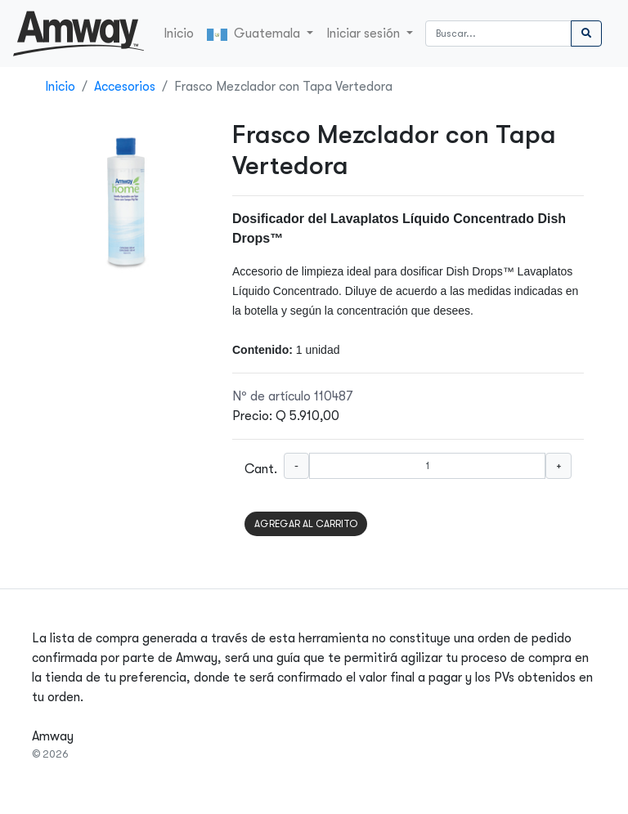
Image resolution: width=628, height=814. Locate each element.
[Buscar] (498, 33)
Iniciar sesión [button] (364, 33)
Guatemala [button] (255, 33)
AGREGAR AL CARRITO (305, 524)
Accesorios (124, 86)
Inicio (179, 33)
